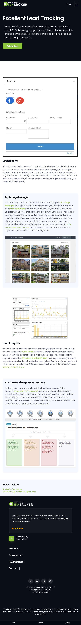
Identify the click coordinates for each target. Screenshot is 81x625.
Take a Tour (12, 46)
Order (67, 623)
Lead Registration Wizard (26, 391)
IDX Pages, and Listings (13, 367)
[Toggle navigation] (76, 4)
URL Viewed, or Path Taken (34, 358)
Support (13, 568)
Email (40, 623)
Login (68, 4)
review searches (17, 208)
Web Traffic (27, 351)
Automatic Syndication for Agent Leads (19, 492)
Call (13, 623)
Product (13, 548)
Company (15, 555)
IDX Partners (16, 561)
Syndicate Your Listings (12, 489)
